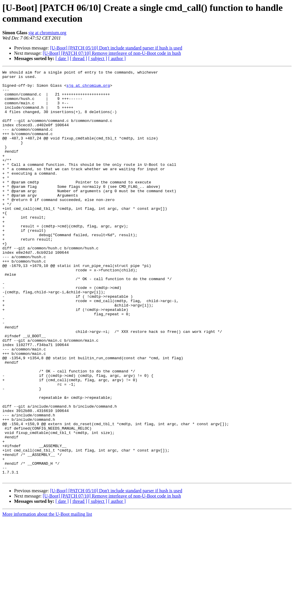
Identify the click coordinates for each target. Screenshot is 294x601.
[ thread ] (78, 58)
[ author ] (117, 58)
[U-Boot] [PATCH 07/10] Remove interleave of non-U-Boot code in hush (112, 53)
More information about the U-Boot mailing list (47, 595)
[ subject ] (97, 58)
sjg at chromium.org (47, 32)
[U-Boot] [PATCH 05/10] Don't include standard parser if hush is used (116, 47)
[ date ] (62, 58)
